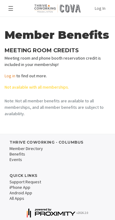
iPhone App (20, 187)
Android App (21, 193)
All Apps (17, 198)
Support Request (25, 182)
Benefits (17, 154)
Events (16, 159)
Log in (10, 76)
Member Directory (26, 148)
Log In (100, 8)
